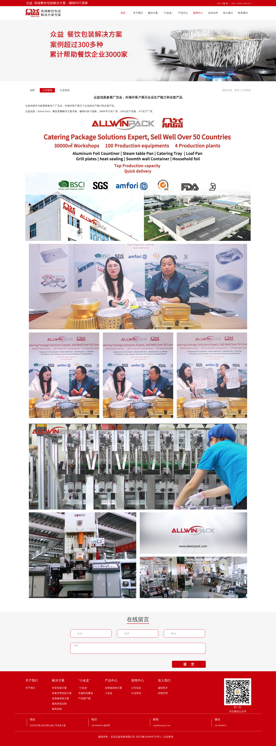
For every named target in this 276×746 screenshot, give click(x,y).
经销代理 (163, 693)
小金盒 (108, 693)
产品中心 (183, 13)
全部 (32, 90)
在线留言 (138, 619)
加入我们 (228, 13)
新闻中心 (198, 13)
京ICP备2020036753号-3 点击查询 (154, 736)
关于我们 (138, 13)
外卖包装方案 (59, 688)
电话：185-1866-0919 (236, 3)
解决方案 (153, 13)
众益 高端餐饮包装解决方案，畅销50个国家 (57, 3)
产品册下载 (84, 698)
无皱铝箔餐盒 (85, 693)
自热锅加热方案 (60, 698)
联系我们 (243, 13)
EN (219, 3)
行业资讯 (65, 90)
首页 (123, 13)
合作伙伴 (213, 13)
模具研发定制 (59, 703)
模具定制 (57, 709)
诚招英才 (163, 688)
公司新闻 (47, 90)
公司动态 (136, 688)
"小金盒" (168, 13)
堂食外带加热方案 (62, 693)
